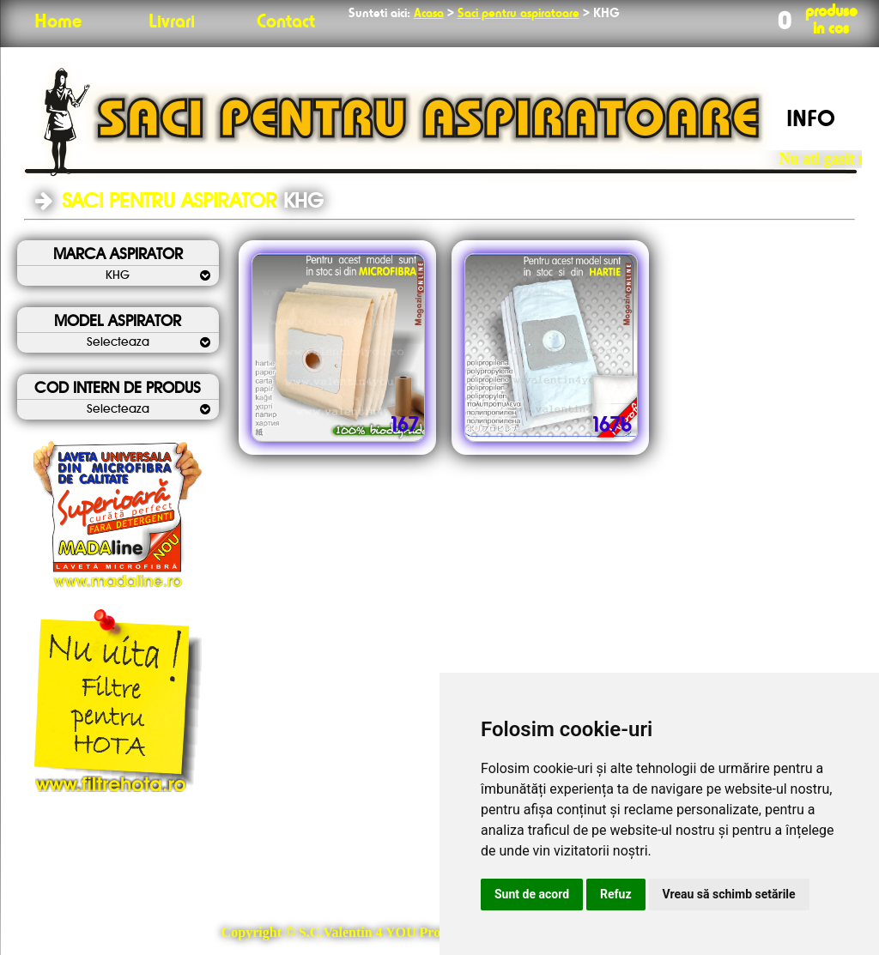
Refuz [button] (616, 894)
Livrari (172, 22)
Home (58, 22)
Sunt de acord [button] (531, 894)
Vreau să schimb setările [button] (729, 894)
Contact (286, 22)
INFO (810, 120)
